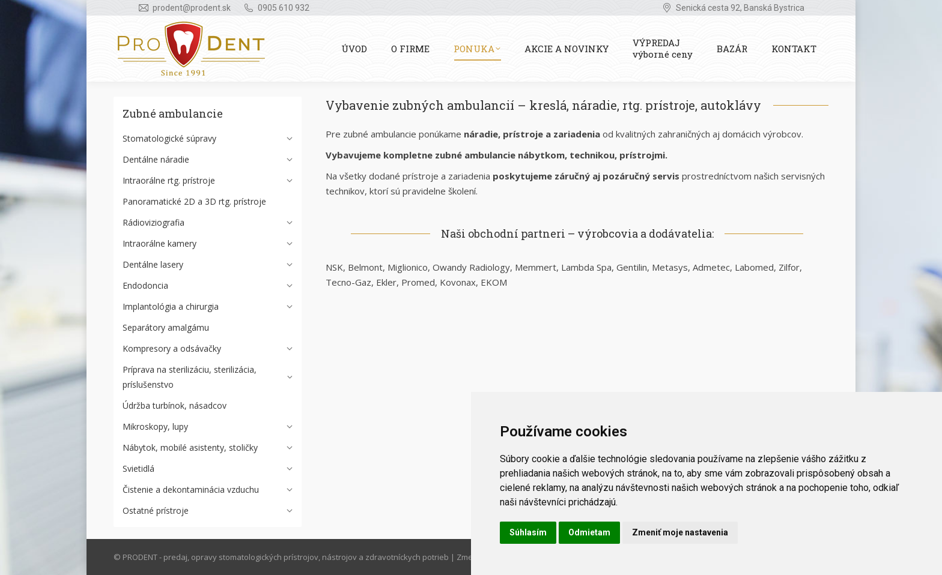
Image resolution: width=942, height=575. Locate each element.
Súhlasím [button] (528, 532)
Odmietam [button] (589, 532)
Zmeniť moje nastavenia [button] (680, 532)
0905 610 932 (283, 8)
